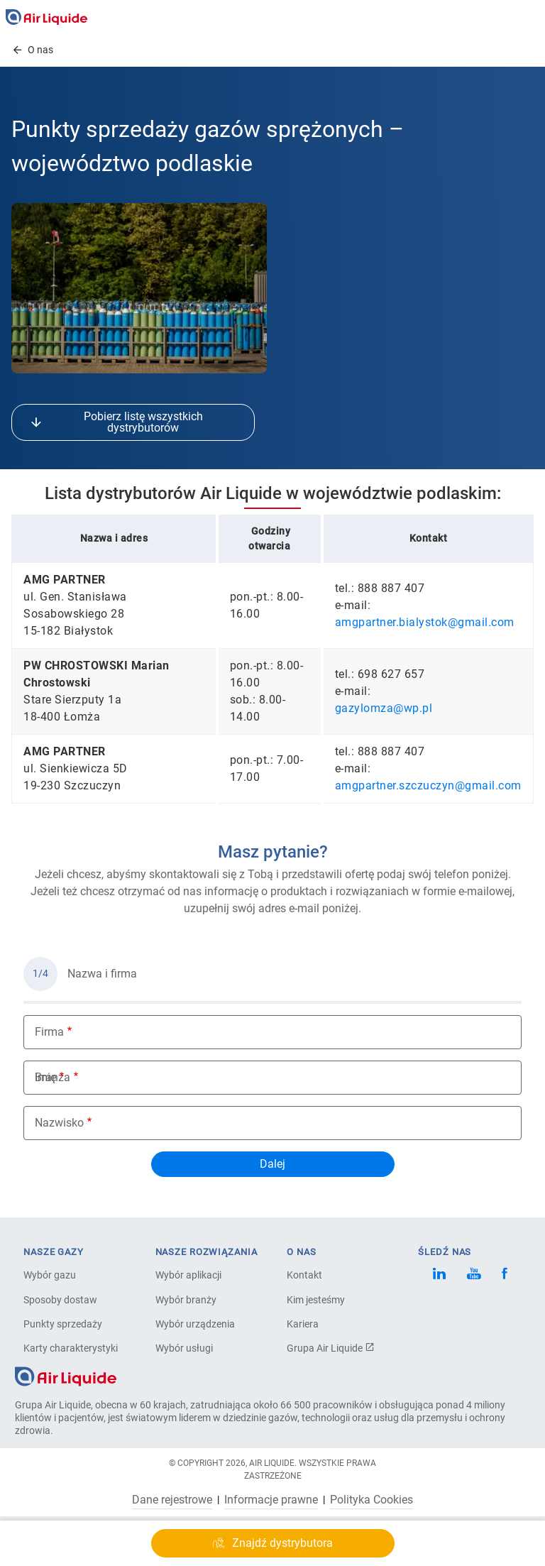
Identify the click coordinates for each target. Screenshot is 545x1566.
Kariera (303, 1324)
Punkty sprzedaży (62, 1324)
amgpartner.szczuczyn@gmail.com (428, 785)
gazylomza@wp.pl (384, 708)
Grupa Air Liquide (331, 1348)
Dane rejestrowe (172, 1500)
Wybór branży (185, 1299)
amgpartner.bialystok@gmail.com (424, 622)
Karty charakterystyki (70, 1348)
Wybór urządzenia (195, 1324)
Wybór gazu (49, 1275)
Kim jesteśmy (316, 1299)
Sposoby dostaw (60, 1299)
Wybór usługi (184, 1348)
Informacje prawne (271, 1500)
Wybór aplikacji (188, 1275)
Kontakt (304, 1275)
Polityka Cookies (371, 1500)
